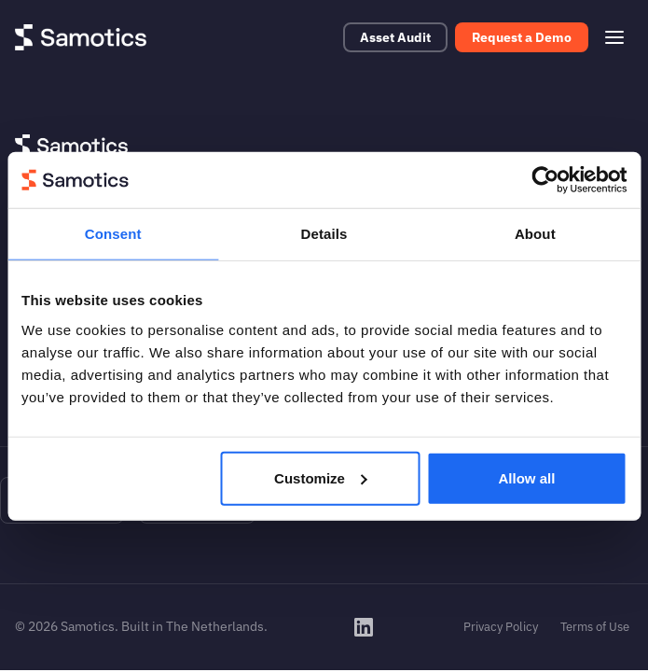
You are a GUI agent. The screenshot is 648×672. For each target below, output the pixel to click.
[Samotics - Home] (80, 37)
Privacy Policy (500, 627)
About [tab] (535, 234)
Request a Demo (522, 37)
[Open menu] (614, 37)
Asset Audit (395, 37)
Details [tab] (324, 234)
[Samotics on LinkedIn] (363, 627)
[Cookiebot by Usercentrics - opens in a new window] (545, 180)
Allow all (527, 477)
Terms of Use (594, 627)
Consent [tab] (113, 234)
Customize (320, 477)
